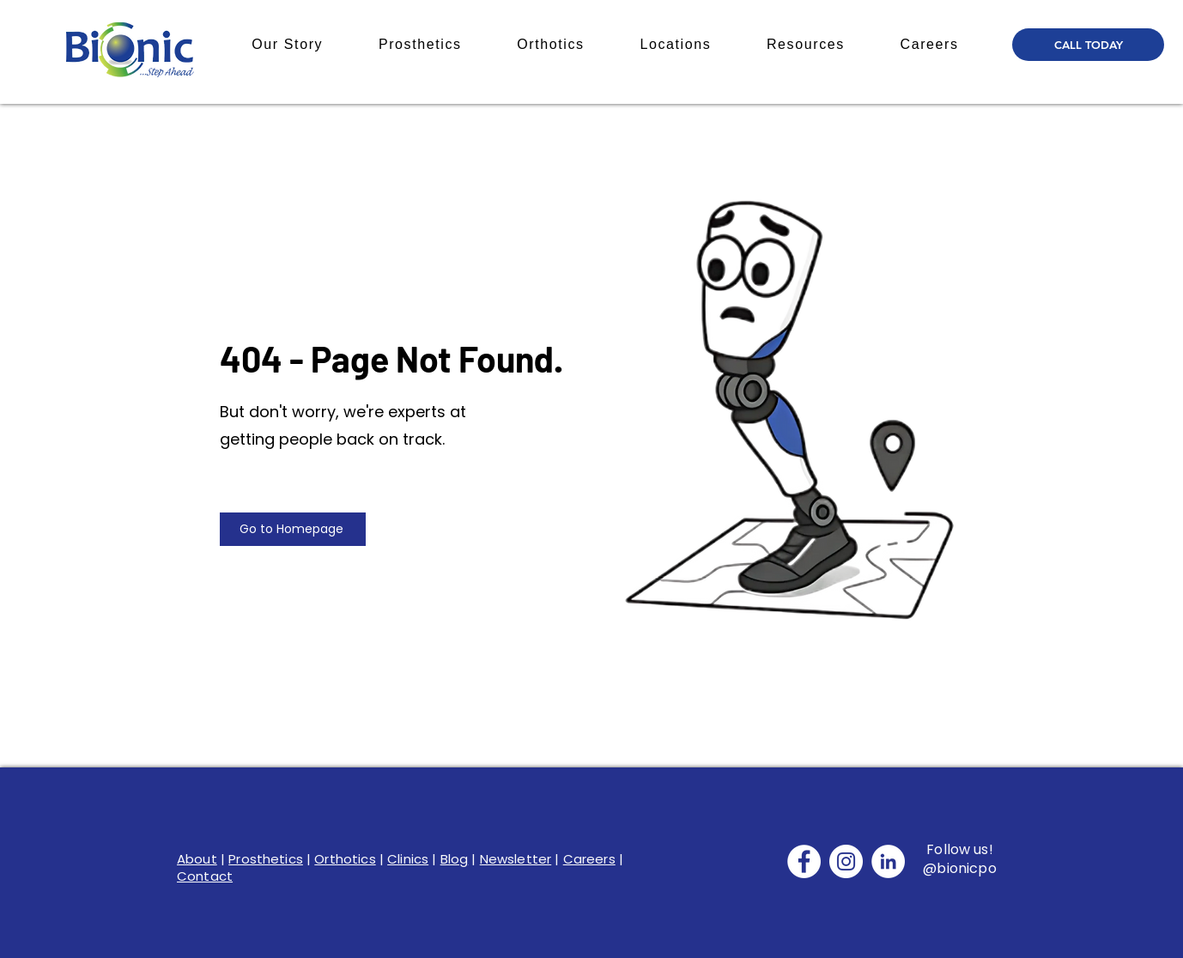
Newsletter (516, 859)
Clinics (407, 859)
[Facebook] (804, 861)
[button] (287, 44)
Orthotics (344, 859)
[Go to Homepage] (293, 529)
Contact (205, 876)
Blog (454, 859)
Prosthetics (265, 859)
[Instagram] (846, 861)
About (197, 859)
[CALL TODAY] (1088, 44)
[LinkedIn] (888, 861)
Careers (589, 859)
